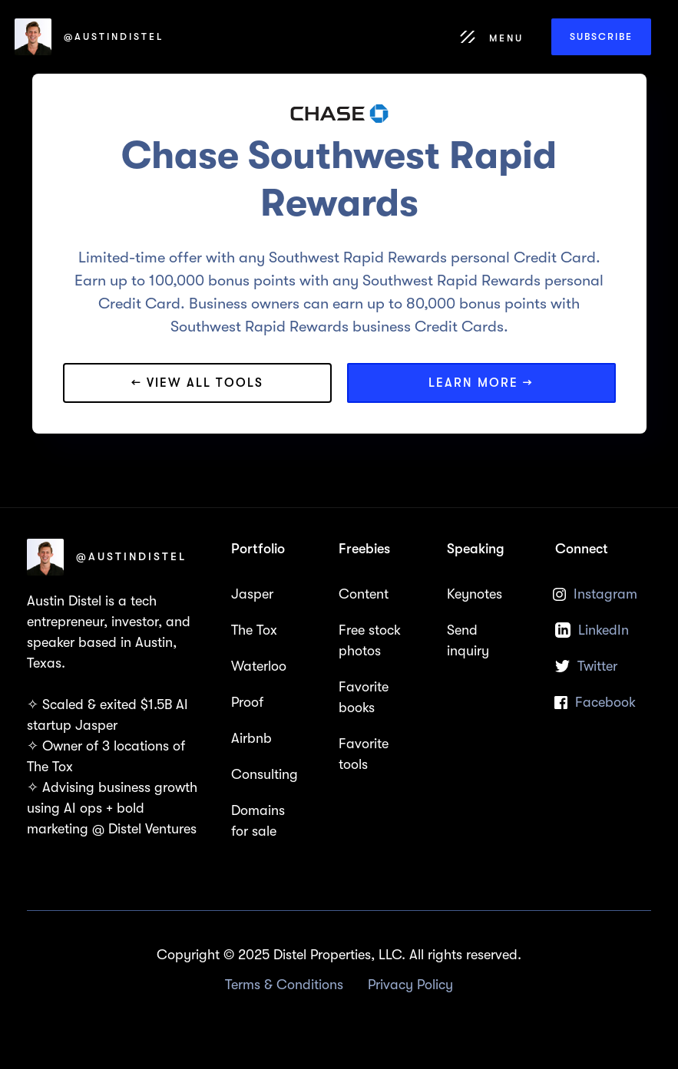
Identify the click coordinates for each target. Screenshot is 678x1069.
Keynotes (474, 594)
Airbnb (251, 738)
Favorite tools (364, 754)
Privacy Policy (410, 984)
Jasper (252, 594)
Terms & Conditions (284, 984)
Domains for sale (258, 821)
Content (364, 594)
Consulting (264, 774)
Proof (247, 702)
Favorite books (364, 697)
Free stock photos (370, 640)
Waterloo (258, 666)
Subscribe (601, 36)
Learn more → (481, 383)
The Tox (254, 630)
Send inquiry (468, 640)
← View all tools (197, 383)
